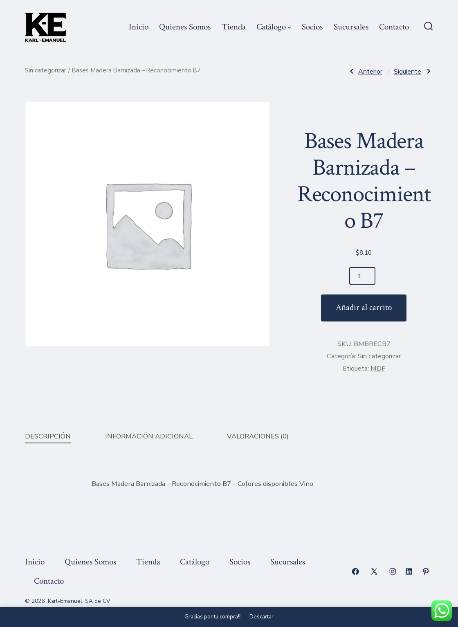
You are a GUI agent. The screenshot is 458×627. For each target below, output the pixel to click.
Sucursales (351, 26)
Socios (312, 26)
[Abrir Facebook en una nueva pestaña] (355, 571)
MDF (377, 368)
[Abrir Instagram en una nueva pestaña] (392, 571)
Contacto (394, 26)
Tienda (234, 26)
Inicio (138, 26)
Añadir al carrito (364, 307)
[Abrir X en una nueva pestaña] (374, 571)
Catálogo (273, 26)
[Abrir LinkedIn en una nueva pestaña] (409, 571)
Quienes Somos (185, 26)
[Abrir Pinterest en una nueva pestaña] (425, 571)
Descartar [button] (261, 616)
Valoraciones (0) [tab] (258, 436)
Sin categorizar (45, 70)
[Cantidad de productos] (362, 276)
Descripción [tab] (48, 436)
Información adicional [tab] (149, 436)
